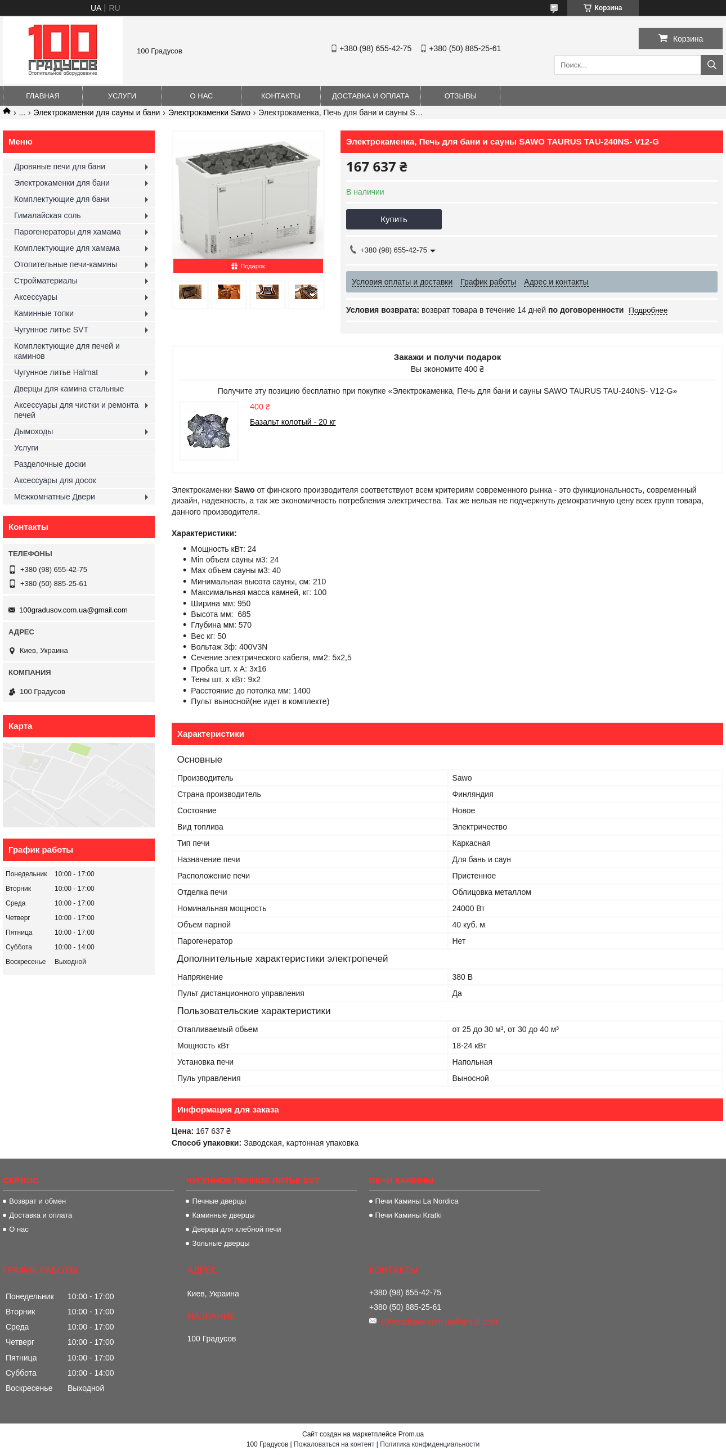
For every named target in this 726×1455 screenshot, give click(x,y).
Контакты (281, 96)
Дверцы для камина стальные (69, 388)
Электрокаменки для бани (62, 182)
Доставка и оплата (370, 96)
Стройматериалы (46, 280)
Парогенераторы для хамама (67, 231)
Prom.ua (411, 1434)
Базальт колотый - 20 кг (293, 421)
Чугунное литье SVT (51, 329)
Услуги (122, 96)
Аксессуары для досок (55, 480)
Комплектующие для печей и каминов (67, 351)
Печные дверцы (219, 1201)
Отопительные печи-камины (65, 264)
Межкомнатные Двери (54, 496)
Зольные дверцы (220, 1243)
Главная (43, 96)
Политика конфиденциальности (429, 1444)
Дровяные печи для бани (59, 166)
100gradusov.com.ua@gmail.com (73, 610)
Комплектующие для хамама (67, 248)
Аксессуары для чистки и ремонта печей (76, 410)
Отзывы (461, 96)
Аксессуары (35, 296)
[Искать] (712, 65)
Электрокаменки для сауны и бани (97, 112)
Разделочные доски (50, 464)
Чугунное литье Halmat (56, 372)
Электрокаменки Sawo (209, 112)
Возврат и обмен (37, 1201)
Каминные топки (44, 313)
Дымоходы (33, 431)
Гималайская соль (47, 215)
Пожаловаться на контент (334, 1444)
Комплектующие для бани (61, 199)
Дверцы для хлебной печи (236, 1229)
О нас (201, 96)
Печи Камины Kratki (408, 1215)
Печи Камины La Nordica (417, 1201)
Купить (393, 219)
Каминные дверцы (223, 1215)
